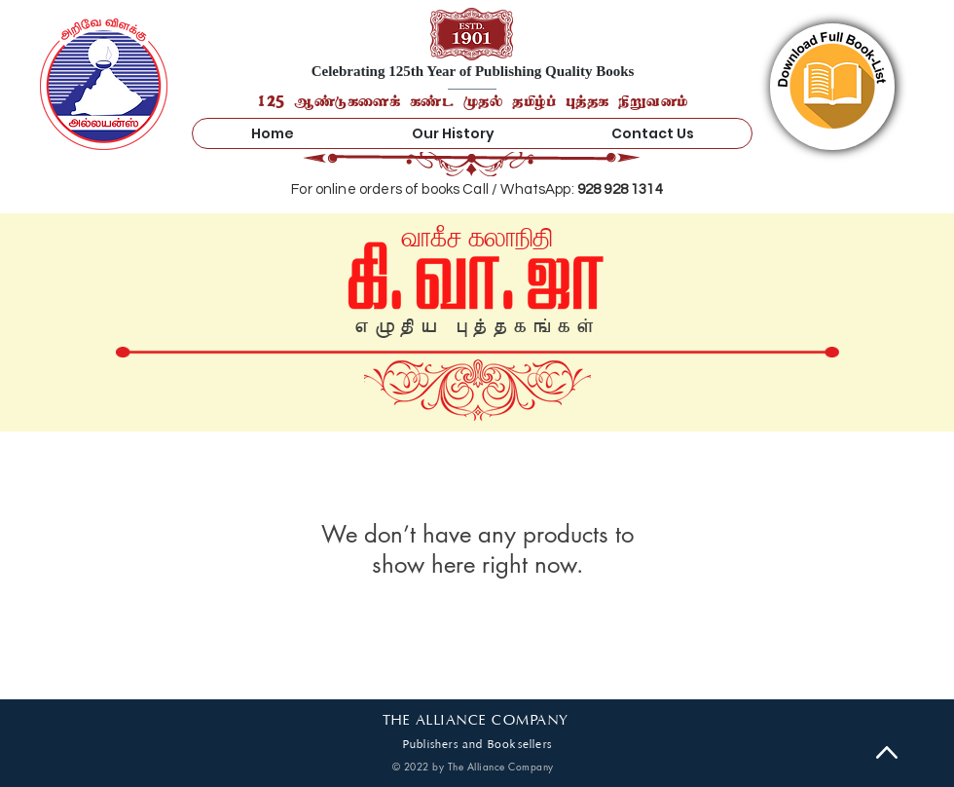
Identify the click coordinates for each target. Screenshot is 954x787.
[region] (832, 86)
